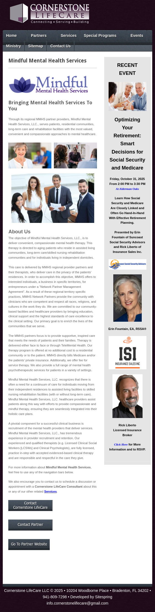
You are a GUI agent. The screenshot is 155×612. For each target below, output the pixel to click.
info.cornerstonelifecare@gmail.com (78, 603)
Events (137, 35)
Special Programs (100, 35)
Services (69, 35)
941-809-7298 (55, 597)
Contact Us (60, 46)
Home (11, 35)
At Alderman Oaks (127, 188)
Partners (39, 35)
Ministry (13, 46)
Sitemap (35, 46)
